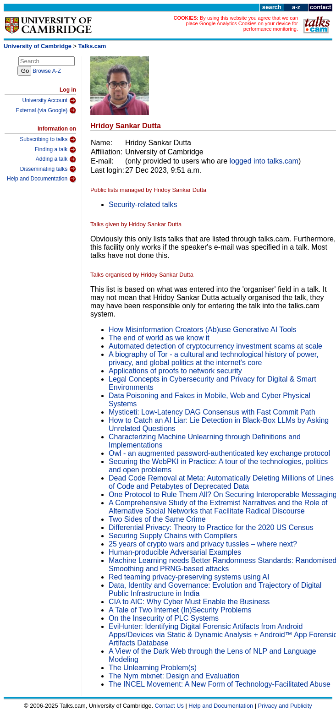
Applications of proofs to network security (175, 371)
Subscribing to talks (48, 139)
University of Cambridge (38, 46)
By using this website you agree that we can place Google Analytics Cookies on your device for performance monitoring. (242, 23)
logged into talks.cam (264, 161)
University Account (49, 100)
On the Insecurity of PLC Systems (164, 618)
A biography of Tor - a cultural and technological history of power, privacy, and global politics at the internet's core (214, 358)
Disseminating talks (48, 169)
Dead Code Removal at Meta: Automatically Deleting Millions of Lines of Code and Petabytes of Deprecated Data (221, 482)
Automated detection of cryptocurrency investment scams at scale (215, 346)
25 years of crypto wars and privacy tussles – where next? (203, 544)
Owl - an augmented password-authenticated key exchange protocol (219, 453)
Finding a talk (55, 149)
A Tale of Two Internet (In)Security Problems (180, 610)
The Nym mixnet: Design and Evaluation (174, 676)
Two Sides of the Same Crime (157, 519)
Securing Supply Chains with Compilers (173, 536)
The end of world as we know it (159, 338)
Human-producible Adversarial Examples (175, 552)
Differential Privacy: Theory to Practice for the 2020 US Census (211, 527)
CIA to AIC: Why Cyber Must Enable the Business (189, 602)
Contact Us (169, 705)
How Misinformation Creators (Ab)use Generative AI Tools (203, 329)
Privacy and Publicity (285, 705)
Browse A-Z (47, 71)
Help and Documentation (41, 179)
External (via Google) (46, 110)
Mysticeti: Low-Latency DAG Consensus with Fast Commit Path (212, 412)
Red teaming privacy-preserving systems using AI (189, 577)
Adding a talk (56, 159)
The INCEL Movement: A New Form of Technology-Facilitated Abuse (219, 684)
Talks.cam (92, 46)
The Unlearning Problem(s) (153, 668)
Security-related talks (143, 204)
